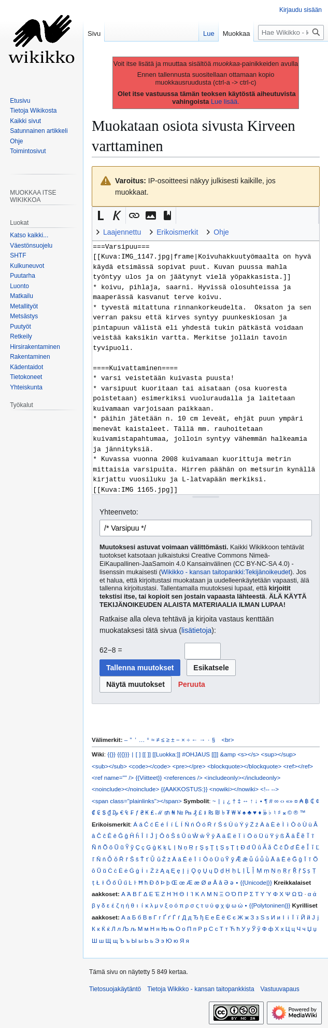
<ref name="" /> (113, 777)
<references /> (183, 777)
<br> (228, 739)
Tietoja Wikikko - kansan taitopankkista (200, 989)
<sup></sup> (278, 754)
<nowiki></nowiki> (234, 789)
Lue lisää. (225, 101)
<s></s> (248, 754)
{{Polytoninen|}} (270, 905)
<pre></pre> (189, 766)
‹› (282, 800)
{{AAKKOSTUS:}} (184, 789)
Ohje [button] (221, 232)
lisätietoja (196, 630)
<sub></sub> (109, 766)
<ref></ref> (298, 766)
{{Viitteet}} (148, 777)
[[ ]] (146, 754)
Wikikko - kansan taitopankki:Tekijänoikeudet (225, 572)
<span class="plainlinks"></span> (137, 800)
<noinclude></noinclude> (125, 789)
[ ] (138, 754)
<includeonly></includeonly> (242, 777)
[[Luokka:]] (166, 754)
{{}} (111, 754)
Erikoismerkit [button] (177, 232)
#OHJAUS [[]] (200, 754)
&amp (228, 754)
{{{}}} (123, 754)
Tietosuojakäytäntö (115, 989)
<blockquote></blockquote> (244, 766)
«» (289, 800)
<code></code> (149, 766)
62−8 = (110, 650)
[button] (100, 215)
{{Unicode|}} (256, 882)
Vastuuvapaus (280, 989)
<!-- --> (269, 789)
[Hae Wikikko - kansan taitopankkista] (291, 32)
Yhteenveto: (118, 512)
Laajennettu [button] (122, 232)
